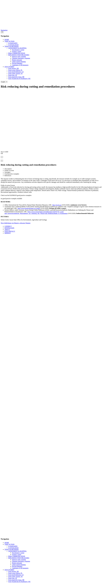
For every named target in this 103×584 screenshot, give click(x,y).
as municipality (13, 43)
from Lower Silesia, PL (15, 70)
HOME (7, 39)
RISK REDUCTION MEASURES (18, 55)
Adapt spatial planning (19, 61)
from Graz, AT (12, 75)
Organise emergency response (21, 58)
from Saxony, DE (13, 68)
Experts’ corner (16, 51)
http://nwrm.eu (56, 205)
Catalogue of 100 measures (20, 65)
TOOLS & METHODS (12, 46)
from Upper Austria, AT (15, 73)
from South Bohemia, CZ (16, 72)
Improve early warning (19, 56)
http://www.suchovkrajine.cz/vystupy (29, 208)
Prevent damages (17, 63)
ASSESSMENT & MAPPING (17, 48)
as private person (13, 44)
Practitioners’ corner (18, 50)
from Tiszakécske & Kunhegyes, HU (19, 78)
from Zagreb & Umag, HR (16, 77)
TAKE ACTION (9, 41)
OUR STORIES (9, 66)
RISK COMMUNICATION (16, 53)
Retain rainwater (17, 60)
